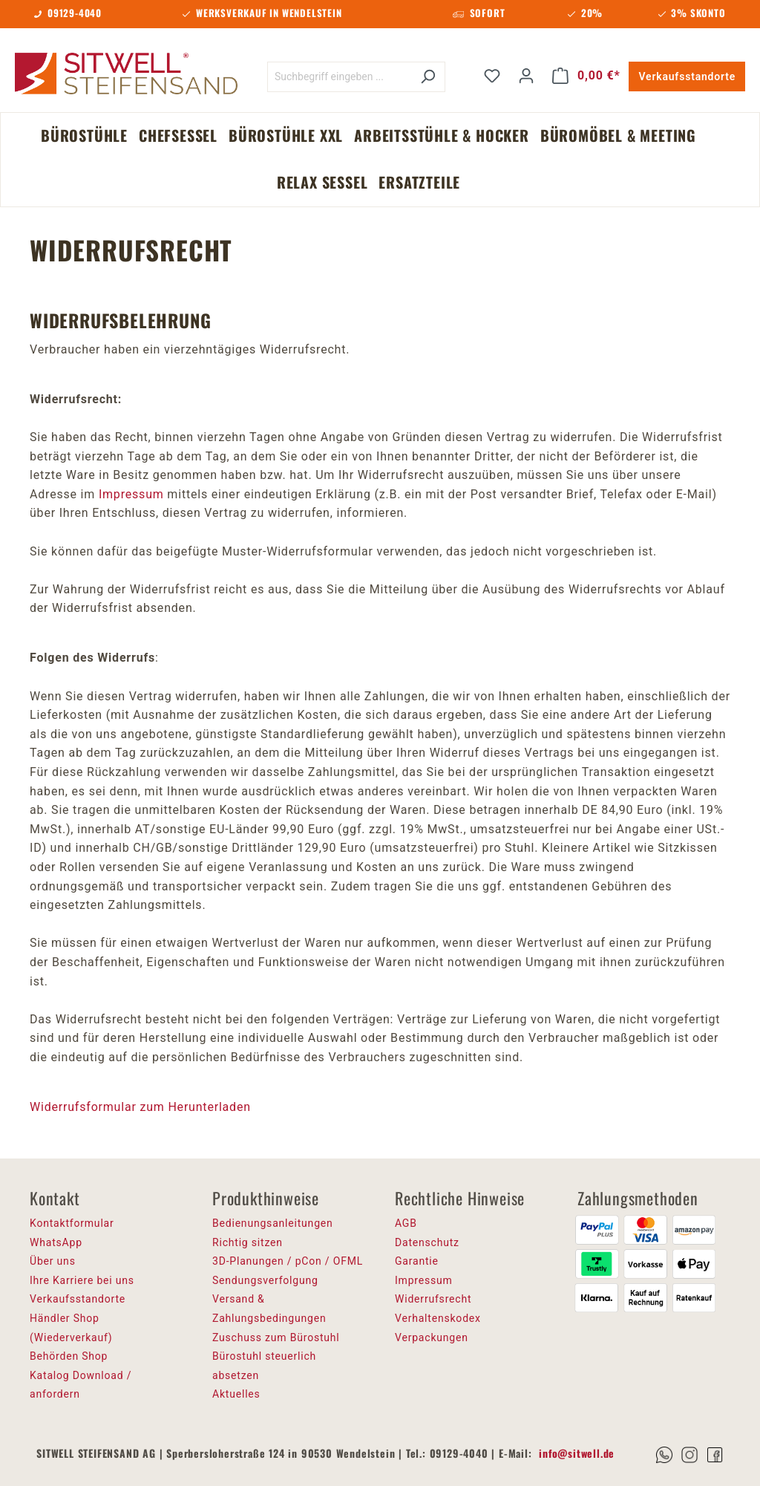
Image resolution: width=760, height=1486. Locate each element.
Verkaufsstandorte (687, 76)
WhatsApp (56, 1242)
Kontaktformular (72, 1223)
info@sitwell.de (577, 1453)
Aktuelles (236, 1394)
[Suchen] (427, 77)
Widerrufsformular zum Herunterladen (140, 1107)
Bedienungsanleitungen (272, 1223)
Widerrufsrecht (433, 1299)
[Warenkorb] (586, 76)
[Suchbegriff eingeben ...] (339, 77)
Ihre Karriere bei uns (82, 1280)
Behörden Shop (69, 1356)
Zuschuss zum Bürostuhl (276, 1337)
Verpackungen (431, 1337)
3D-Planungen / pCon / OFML (287, 1261)
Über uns (53, 1261)
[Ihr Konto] (526, 76)
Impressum (131, 494)
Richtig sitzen (247, 1242)
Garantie (417, 1261)
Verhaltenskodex (438, 1318)
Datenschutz (427, 1242)
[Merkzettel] (492, 76)
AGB (406, 1223)
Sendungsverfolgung (265, 1280)
